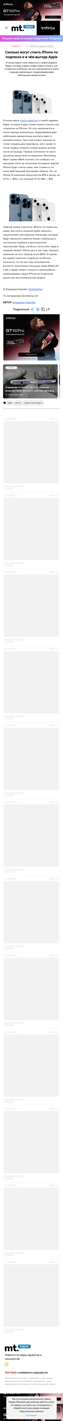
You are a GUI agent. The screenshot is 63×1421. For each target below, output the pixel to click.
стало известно (29, 121)
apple (10, 428)
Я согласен (31, 1415)
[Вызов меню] (6, 28)
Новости (16, 46)
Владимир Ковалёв (24, 327)
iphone (19, 428)
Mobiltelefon (37, 313)
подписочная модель (36, 428)
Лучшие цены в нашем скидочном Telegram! (31, 38)
